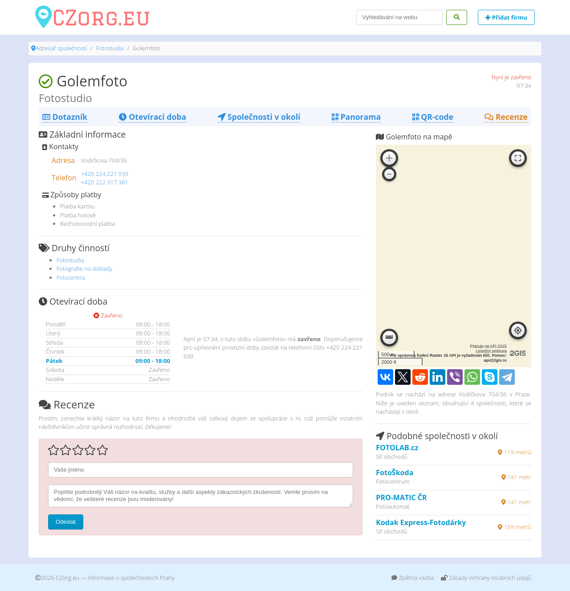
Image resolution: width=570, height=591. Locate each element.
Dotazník (64, 116)
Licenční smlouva (491, 351)
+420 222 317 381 (105, 182)
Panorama (356, 116)
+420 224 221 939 (105, 174)
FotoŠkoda (394, 472)
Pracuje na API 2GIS (488, 346)
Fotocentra (71, 277)
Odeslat (66, 521)
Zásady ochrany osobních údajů (486, 578)
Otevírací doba (152, 116)
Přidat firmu (506, 17)
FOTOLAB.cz (397, 447)
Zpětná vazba (412, 578)
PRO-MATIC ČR (401, 497)
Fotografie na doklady (84, 269)
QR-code (432, 116)
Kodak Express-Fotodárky (421, 522)
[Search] (399, 17)
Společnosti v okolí (259, 116)
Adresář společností (61, 48)
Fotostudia (110, 48)
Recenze (506, 116)
